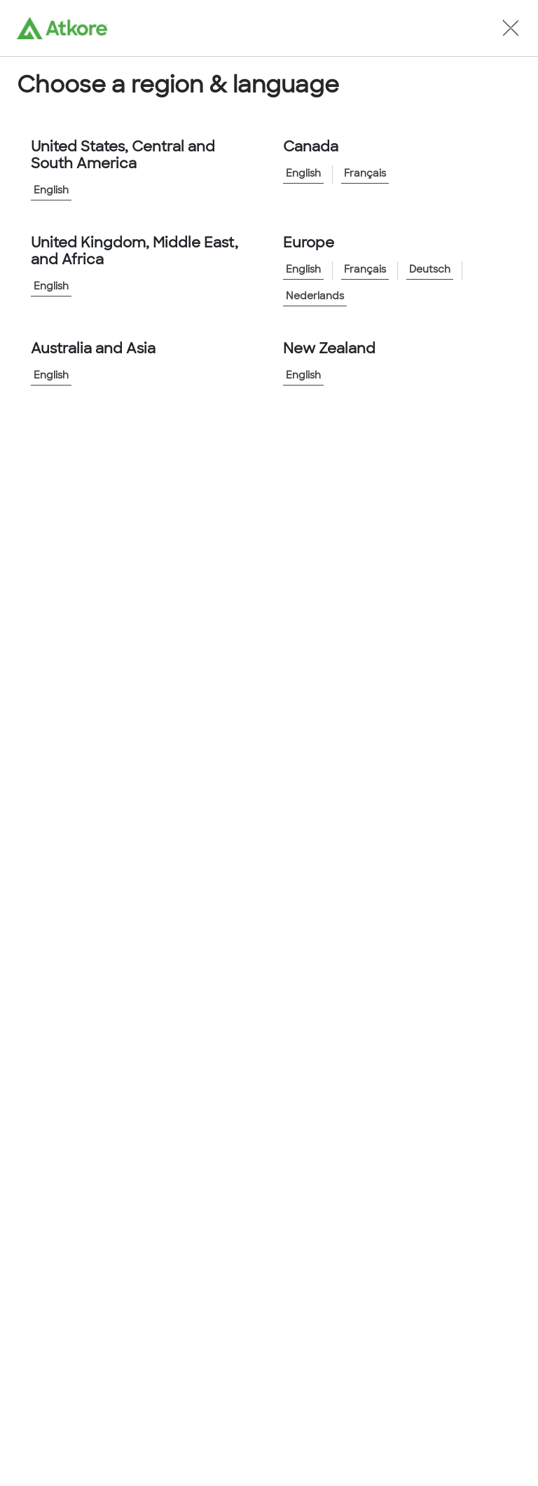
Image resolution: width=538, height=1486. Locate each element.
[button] (510, 28)
